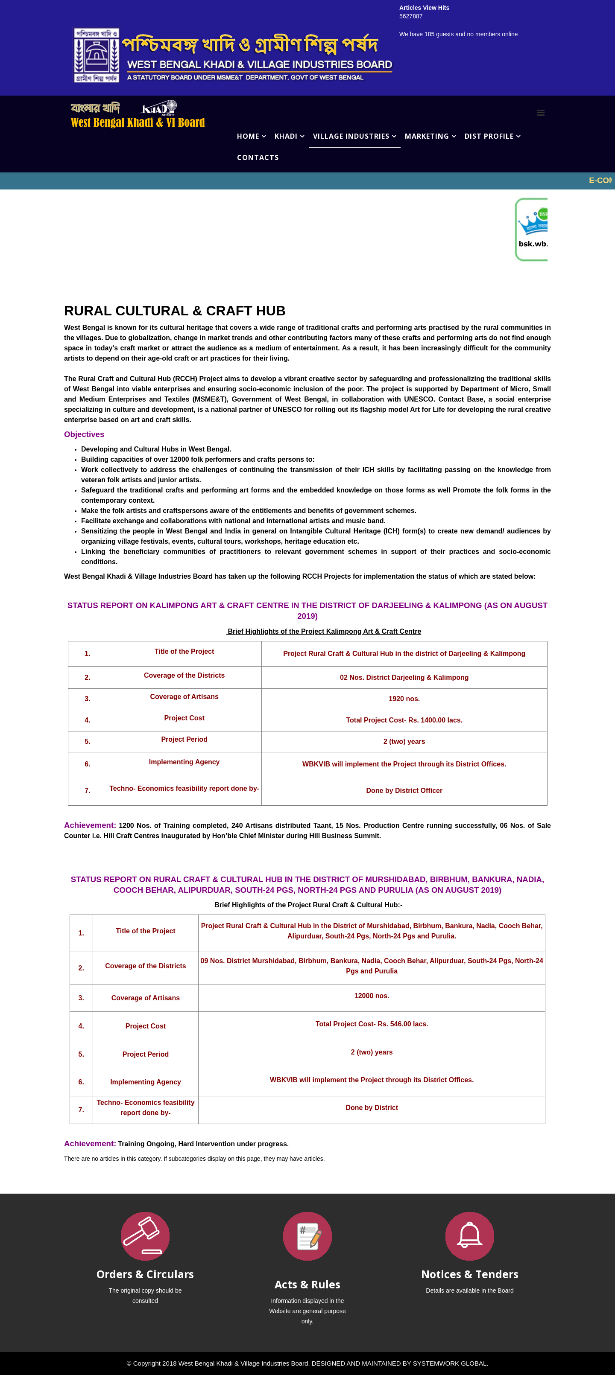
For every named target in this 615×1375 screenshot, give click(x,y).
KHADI (286, 136)
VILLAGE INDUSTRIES (351, 136)
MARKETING (427, 136)
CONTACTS (258, 157)
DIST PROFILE (489, 136)
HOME (248, 136)
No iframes (307, 180)
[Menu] (541, 112)
